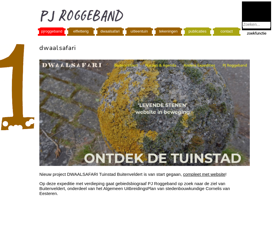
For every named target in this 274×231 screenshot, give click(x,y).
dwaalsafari (110, 31)
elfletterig (81, 31)
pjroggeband (51, 31)
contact (227, 31)
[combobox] (257, 24)
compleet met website (204, 174)
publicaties (197, 31)
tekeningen (168, 31)
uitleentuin (139, 31)
